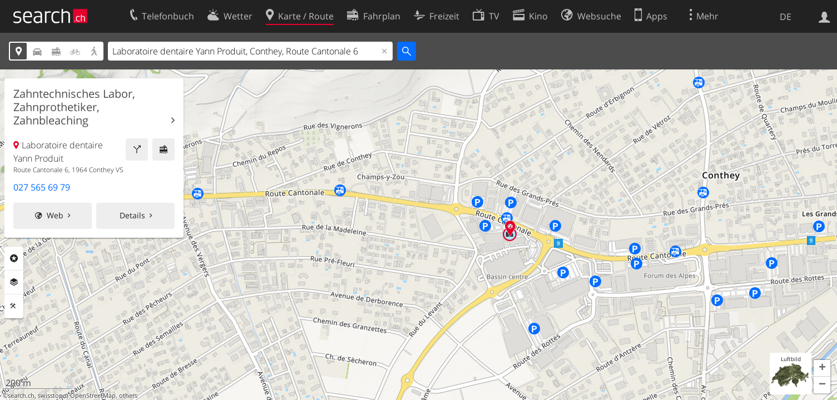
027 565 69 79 (41, 187)
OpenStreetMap (93, 395)
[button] (822, 368)
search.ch (21, 395)
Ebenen (13, 282)
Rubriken (13, 258)
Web (55, 215)
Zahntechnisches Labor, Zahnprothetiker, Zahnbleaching (74, 107)
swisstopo (52, 395)
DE (785, 17)
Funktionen (13, 306)
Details (132, 215)
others (128, 395)
